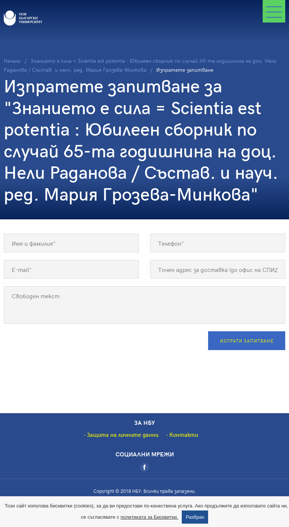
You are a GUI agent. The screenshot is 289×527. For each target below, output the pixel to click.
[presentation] (61, 346)
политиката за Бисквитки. (149, 517)
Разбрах (195, 517)
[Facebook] (144, 467)
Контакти (183, 434)
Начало (12, 60)
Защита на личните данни (122, 434)
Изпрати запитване (247, 341)
